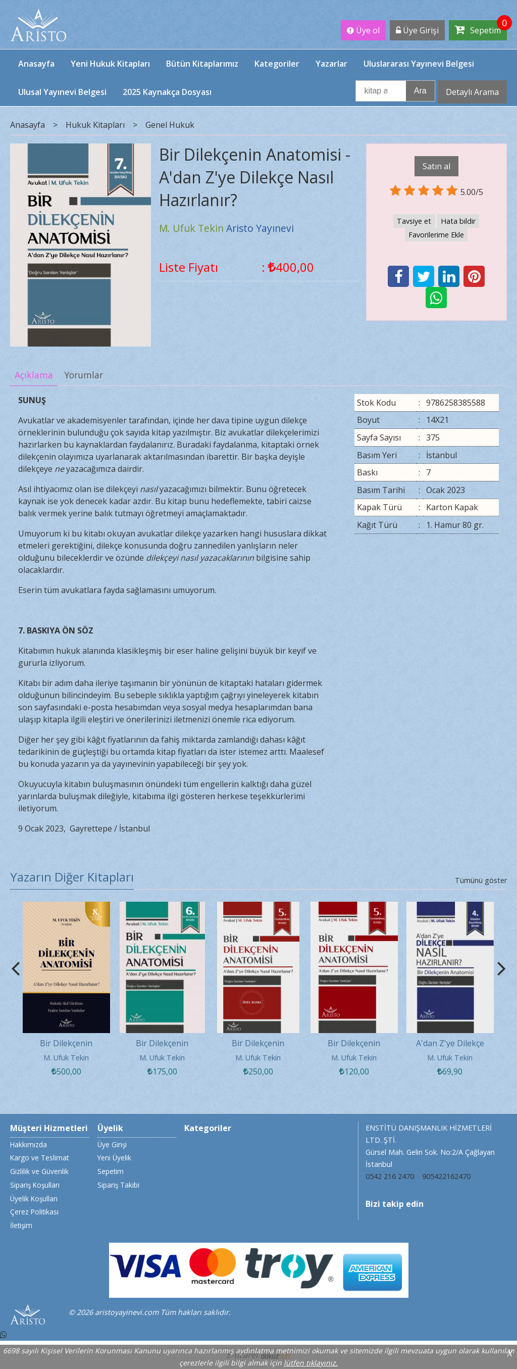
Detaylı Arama (472, 91)
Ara (420, 90)
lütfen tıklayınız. (311, 1362)
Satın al (436, 166)
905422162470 (446, 1176)
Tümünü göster (481, 880)
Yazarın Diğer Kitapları (72, 876)
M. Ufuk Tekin (66, 1057)
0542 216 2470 (390, 1176)
